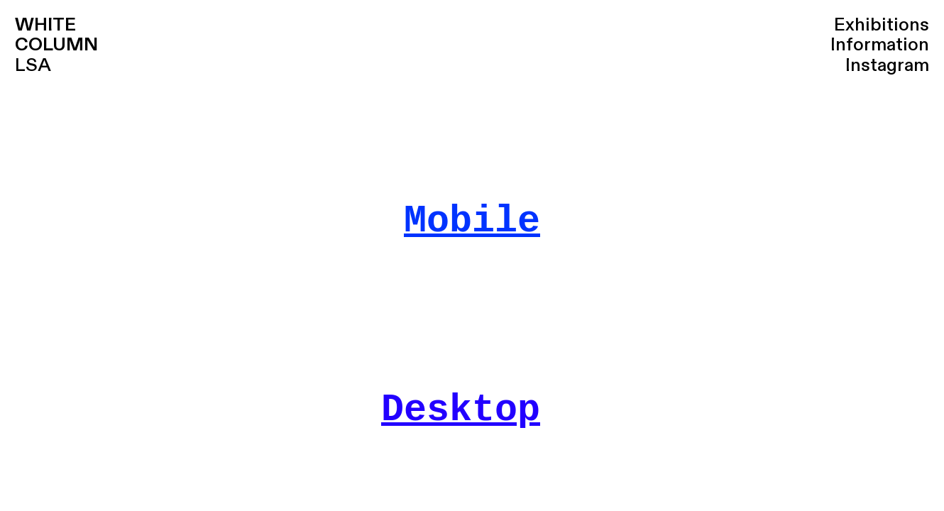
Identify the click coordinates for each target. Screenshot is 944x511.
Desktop (460, 410)
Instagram (887, 65)
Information (879, 45)
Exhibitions (881, 25)
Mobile (472, 221)
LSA (56, 45)
